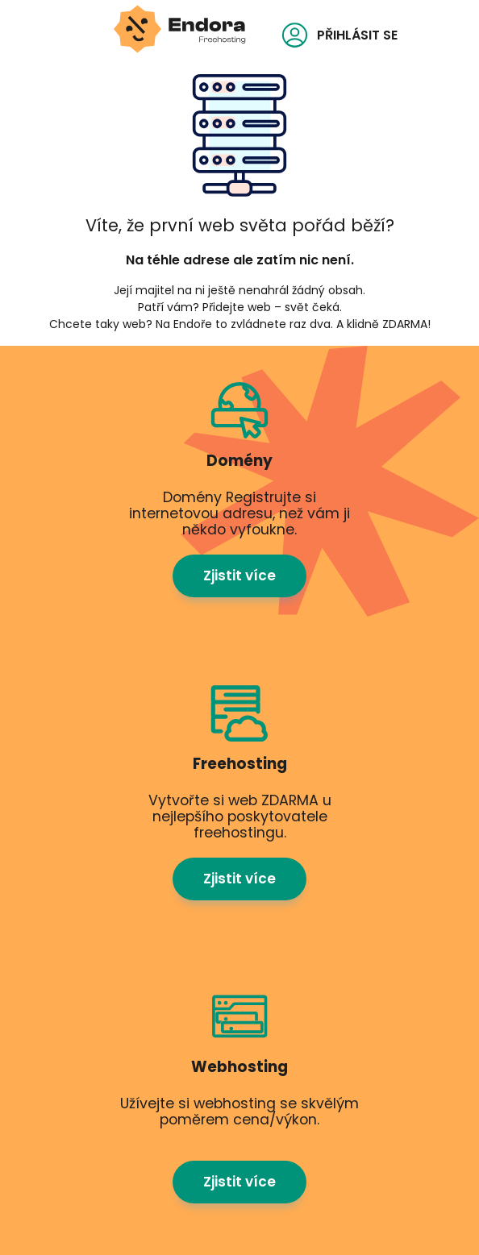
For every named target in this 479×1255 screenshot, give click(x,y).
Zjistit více (239, 575)
